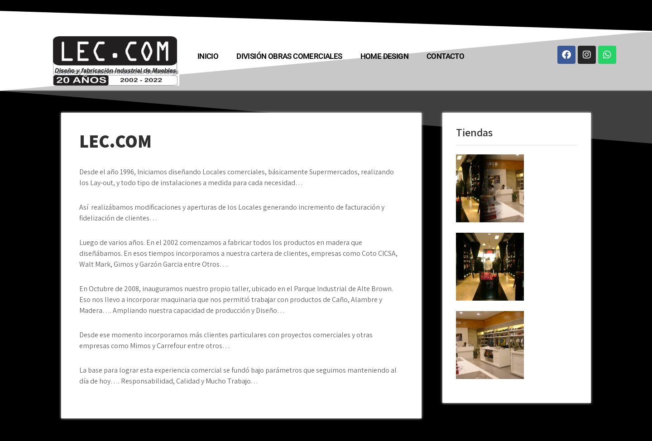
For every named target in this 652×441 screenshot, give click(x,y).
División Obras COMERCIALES (289, 56)
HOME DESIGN (384, 56)
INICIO (207, 56)
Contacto (445, 56)
